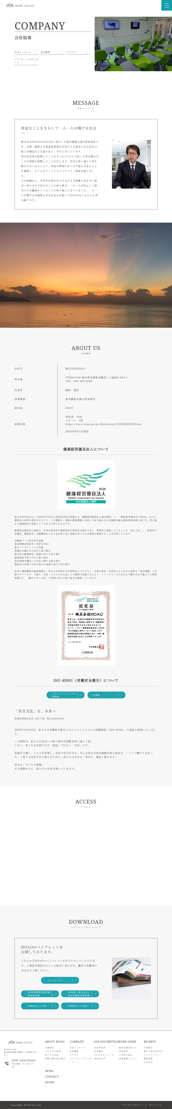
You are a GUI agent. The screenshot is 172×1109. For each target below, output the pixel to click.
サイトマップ (155, 1105)
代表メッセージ (23, 52)
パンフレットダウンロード (27, 61)
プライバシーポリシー (131, 1105)
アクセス (71, 52)
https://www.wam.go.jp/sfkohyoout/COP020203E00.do (104, 424)
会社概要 (45, 52)
